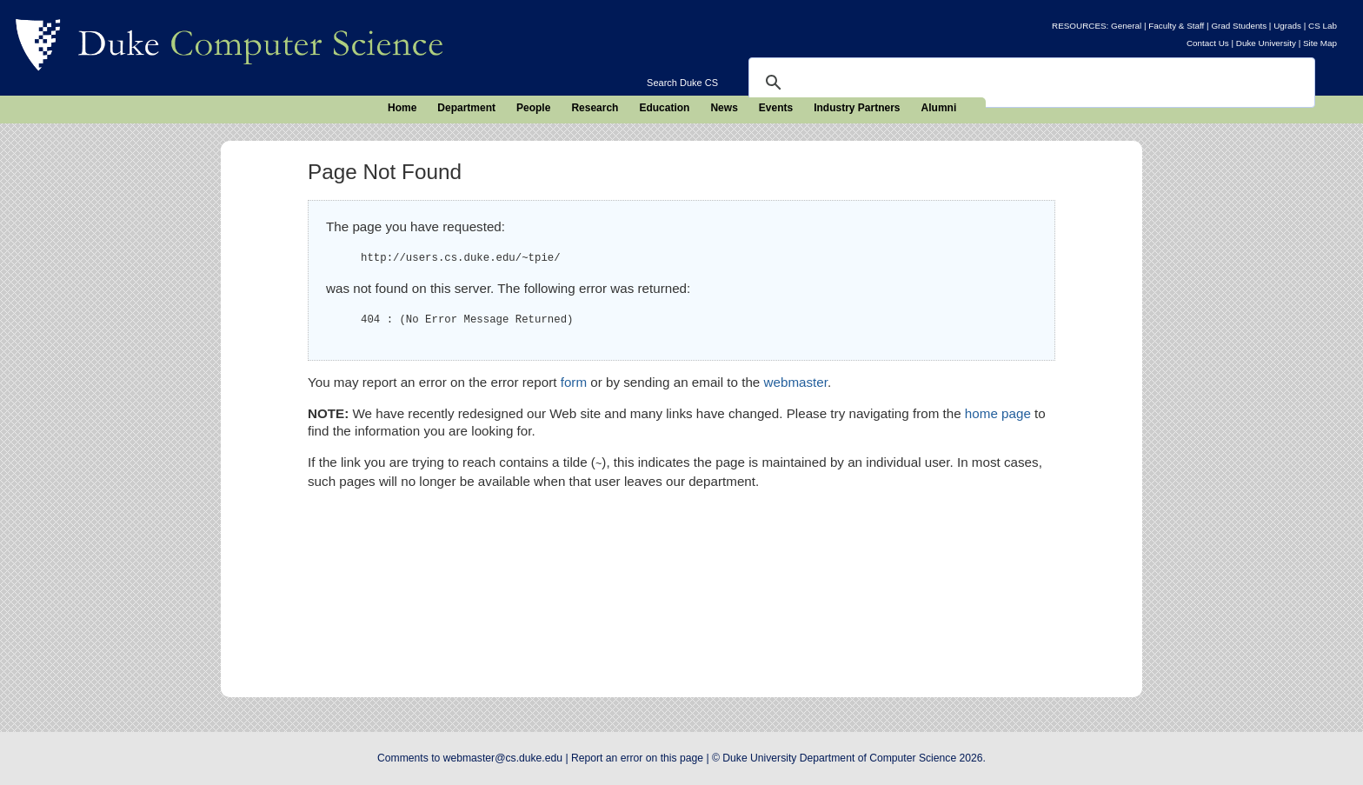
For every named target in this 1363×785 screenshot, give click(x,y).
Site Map (1320, 43)
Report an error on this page (637, 758)
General (1126, 25)
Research (594, 108)
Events (776, 108)
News (723, 108)
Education (664, 108)
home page (998, 413)
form (574, 382)
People (533, 108)
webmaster (796, 382)
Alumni (939, 108)
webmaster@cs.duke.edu (502, 758)
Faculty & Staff (1176, 25)
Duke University (1266, 43)
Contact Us (1208, 43)
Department (466, 108)
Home (402, 108)
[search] (1029, 82)
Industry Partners (857, 108)
